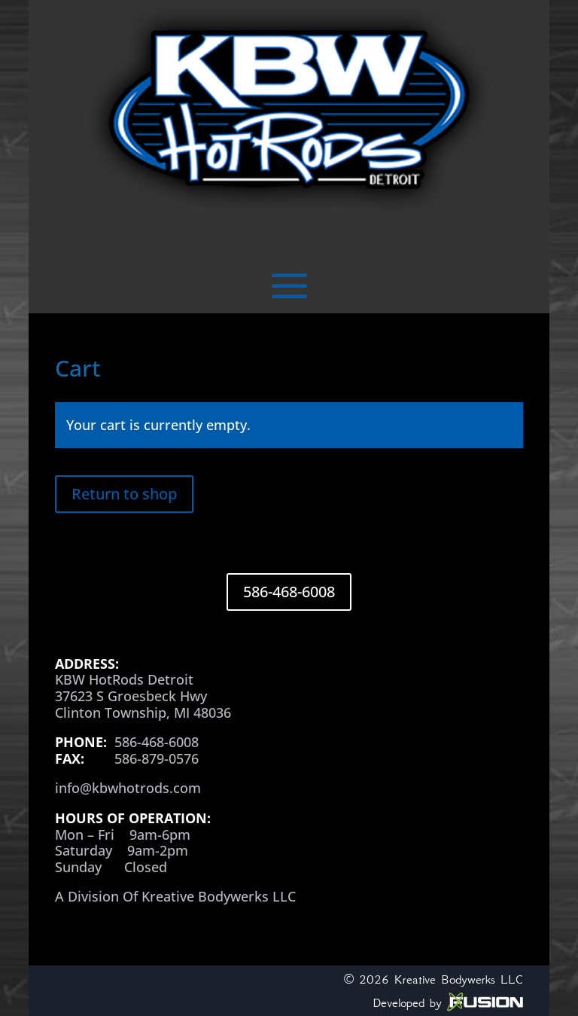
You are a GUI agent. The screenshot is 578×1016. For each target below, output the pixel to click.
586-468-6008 (289, 591)
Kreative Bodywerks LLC (458, 979)
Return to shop (124, 494)
